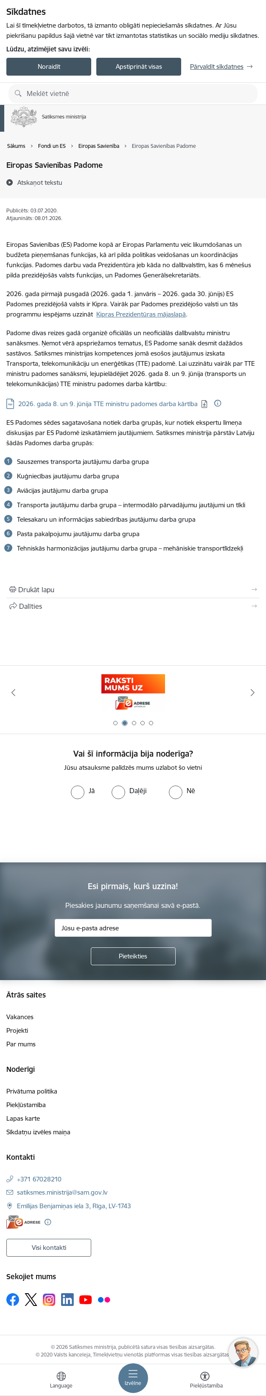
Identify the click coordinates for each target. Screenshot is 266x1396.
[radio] (83, 791)
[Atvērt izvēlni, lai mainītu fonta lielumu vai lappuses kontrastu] (205, 1381)
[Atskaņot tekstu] (39, 182)
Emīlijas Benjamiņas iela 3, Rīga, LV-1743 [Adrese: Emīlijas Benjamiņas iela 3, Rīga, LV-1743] (74, 1206)
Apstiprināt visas (139, 66)
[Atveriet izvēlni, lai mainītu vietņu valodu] (61, 1381)
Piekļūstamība (26, 1105)
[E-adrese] (23, 1222)
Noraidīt (49, 66)
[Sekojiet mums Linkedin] (67, 1299)
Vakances (20, 1017)
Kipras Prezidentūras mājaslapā (141, 314)
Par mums (21, 1044)
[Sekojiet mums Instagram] (49, 1300)
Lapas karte (23, 1118)
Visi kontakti (49, 1247)
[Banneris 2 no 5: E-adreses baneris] (133, 693)
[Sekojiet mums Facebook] (12, 1299)
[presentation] (70, 831)
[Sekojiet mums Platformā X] (31, 1299)
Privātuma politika (31, 1091)
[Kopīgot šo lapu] (133, 606)
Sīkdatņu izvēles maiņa (38, 1132)
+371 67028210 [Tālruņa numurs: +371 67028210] (39, 1179)
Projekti (17, 1030)
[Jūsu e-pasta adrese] (133, 928)
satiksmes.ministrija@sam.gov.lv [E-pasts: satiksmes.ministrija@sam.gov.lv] (62, 1192)
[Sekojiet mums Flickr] (104, 1299)
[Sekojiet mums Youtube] (85, 1299)
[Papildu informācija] (217, 403)
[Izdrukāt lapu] (133, 590)
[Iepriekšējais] (13, 692)
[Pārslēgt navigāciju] (133, 1378)
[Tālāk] (252, 692)
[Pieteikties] (133, 956)
